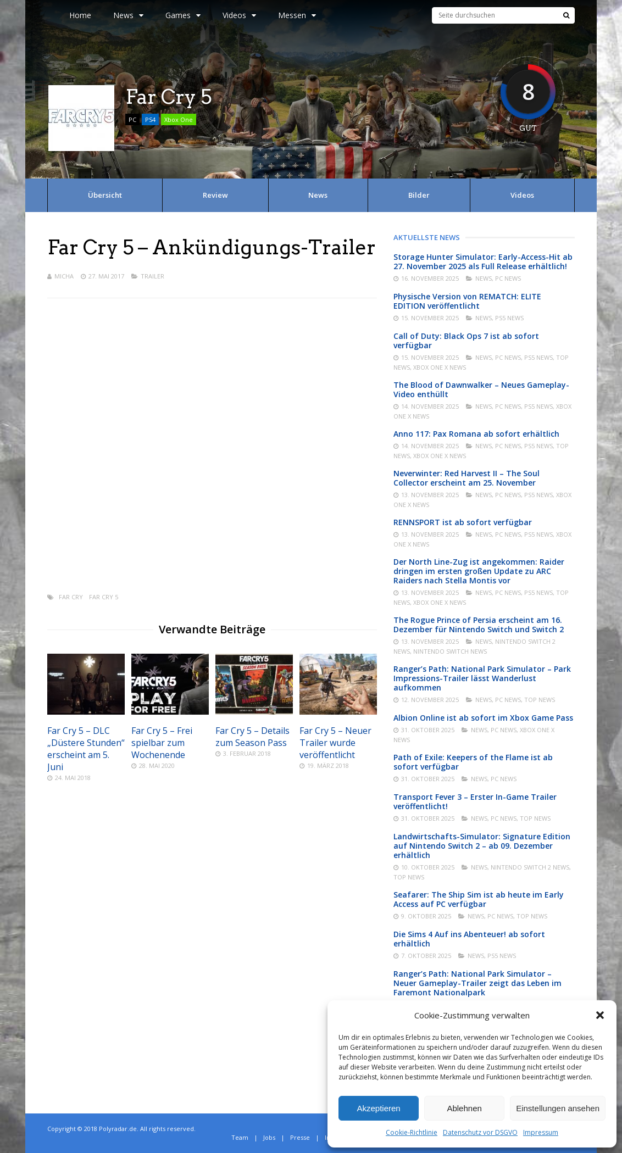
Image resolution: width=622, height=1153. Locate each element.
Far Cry (71, 597)
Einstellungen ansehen (557, 1108)
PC (132, 119)
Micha (64, 276)
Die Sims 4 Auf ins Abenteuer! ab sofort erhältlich (469, 939)
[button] (600, 1015)
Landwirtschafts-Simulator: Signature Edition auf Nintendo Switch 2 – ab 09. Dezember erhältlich (481, 845)
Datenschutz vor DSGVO (480, 1132)
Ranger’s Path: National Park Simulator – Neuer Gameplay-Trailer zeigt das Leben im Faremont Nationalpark (477, 983)
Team (239, 1137)
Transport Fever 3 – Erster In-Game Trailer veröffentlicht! (475, 801)
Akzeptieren (378, 1108)
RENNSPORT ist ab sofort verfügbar (462, 522)
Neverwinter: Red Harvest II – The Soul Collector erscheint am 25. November (466, 478)
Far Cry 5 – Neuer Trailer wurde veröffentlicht (335, 743)
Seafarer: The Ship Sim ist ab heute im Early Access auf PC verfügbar (478, 899)
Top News (539, 699)
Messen (297, 15)
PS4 (150, 119)
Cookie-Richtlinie (411, 1132)
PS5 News (509, 318)
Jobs (269, 1137)
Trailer (152, 276)
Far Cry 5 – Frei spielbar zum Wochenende (161, 743)
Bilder (419, 195)
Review (215, 195)
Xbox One (178, 119)
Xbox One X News (439, 367)
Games (183, 15)
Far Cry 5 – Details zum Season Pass (252, 737)
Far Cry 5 (103, 597)
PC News (508, 278)
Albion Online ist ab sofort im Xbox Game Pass (483, 717)
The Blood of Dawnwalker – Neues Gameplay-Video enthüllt (481, 389)
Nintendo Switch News (450, 651)
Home (80, 15)
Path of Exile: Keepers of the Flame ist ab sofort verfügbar (473, 762)
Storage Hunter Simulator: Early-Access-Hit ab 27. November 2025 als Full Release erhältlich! (483, 261)
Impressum (540, 1132)
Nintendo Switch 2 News (530, 867)
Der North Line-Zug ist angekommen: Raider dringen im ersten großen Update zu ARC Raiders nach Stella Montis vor (478, 571)
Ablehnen (464, 1108)
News (128, 15)
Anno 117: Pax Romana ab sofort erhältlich (476, 433)
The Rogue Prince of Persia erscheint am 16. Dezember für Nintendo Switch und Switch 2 (478, 624)
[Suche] (566, 15)
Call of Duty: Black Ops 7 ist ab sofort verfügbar (466, 340)
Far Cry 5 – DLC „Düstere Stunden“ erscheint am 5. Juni (86, 749)
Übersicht (105, 195)
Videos (239, 15)
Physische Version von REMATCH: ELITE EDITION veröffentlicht (467, 301)
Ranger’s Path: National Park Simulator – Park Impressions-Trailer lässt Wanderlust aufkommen (482, 678)
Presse (300, 1137)
